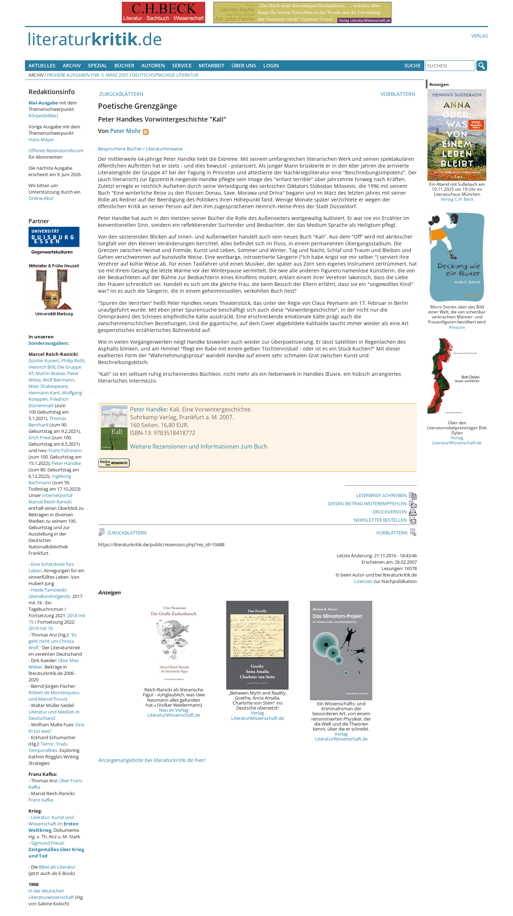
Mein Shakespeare (47, 386)
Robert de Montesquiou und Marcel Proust (53, 695)
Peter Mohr (125, 131)
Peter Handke (148, 409)
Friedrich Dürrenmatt (48, 402)
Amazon (457, 327)
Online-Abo (40, 198)
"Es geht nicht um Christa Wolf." (52, 641)
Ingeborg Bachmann (49, 479)
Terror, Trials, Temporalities (48, 747)
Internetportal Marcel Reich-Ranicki (50, 498)
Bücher (124, 65)
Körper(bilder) (43, 115)
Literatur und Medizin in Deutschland (53, 714)
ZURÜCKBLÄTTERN (121, 94)
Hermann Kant (44, 392)
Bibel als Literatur (57, 867)
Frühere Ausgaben (68, 75)
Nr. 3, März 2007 (111, 75)
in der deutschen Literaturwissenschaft (51, 893)
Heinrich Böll (41, 367)
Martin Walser (50, 373)
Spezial (97, 65)
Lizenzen (363, 581)
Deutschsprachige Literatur (165, 75)
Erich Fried (39, 437)
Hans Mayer (41, 139)
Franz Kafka (40, 800)
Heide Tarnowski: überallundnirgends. (49, 593)
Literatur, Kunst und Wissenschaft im (53, 823)
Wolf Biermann (58, 380)
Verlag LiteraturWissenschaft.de (257, 715)
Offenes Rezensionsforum (55, 150)
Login (271, 65)
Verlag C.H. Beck (457, 199)
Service (182, 65)
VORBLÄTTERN (399, 94)
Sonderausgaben (47, 343)
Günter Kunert (43, 360)
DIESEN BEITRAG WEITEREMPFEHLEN (372, 503)
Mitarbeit (211, 65)
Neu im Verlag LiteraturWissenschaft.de (173, 712)
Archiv (72, 65)
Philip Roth (72, 360)
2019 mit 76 (40, 628)
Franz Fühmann (65, 450)
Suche (412, 65)
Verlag (479, 35)
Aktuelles (42, 65)
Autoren (153, 65)
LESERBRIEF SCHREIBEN (386, 495)
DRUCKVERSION (395, 511)
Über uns (244, 65)
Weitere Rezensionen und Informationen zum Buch (199, 446)
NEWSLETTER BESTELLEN (385, 520)
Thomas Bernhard (47, 421)
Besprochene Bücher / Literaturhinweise (140, 148)
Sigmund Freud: (56, 849)
